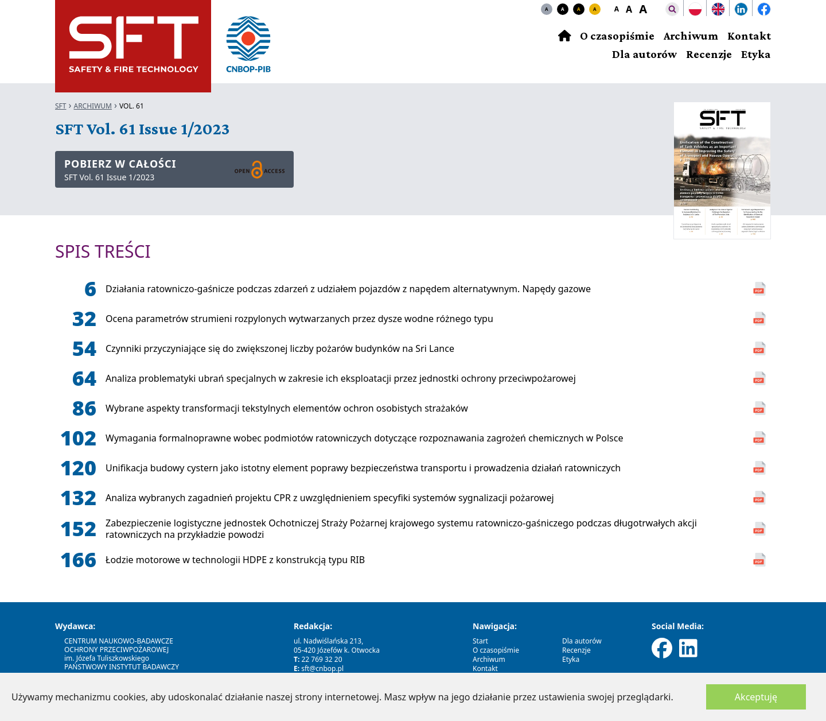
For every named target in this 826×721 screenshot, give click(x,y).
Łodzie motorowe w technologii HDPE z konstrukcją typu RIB (235, 559)
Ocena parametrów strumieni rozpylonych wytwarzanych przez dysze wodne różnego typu (299, 318)
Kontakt (749, 35)
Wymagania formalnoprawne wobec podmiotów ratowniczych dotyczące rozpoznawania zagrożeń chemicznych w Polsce (364, 438)
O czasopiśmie (617, 35)
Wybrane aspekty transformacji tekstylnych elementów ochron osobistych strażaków (287, 408)
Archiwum (691, 35)
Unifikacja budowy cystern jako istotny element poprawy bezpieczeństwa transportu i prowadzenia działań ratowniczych (363, 468)
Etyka (756, 54)
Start (480, 641)
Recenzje (709, 54)
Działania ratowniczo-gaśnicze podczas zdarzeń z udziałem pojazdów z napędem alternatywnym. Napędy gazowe (348, 288)
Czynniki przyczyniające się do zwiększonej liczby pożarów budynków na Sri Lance (280, 348)
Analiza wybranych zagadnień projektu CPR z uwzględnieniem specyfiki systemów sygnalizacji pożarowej (330, 497)
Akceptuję (756, 697)
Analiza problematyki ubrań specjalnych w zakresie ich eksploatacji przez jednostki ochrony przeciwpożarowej (341, 378)
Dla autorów (644, 54)
